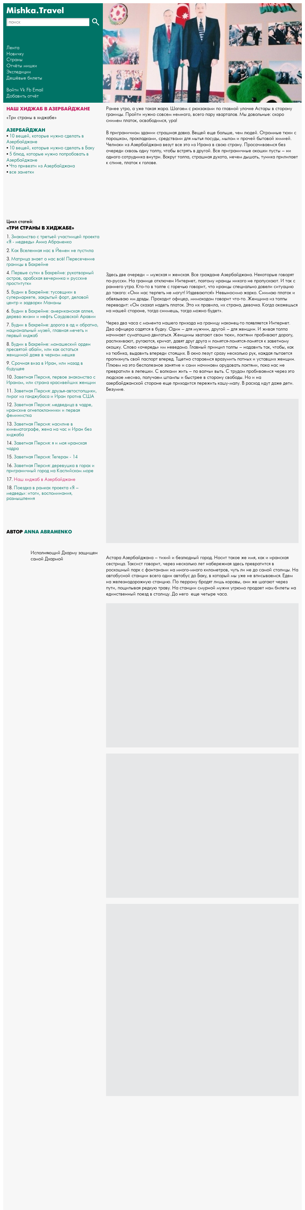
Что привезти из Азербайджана (42, 166)
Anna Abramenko (48, 532)
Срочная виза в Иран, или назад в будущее (44, 366)
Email (38, 90)
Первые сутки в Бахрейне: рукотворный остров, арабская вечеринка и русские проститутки (50, 278)
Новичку (15, 54)
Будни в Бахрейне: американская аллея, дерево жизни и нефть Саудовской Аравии (51, 314)
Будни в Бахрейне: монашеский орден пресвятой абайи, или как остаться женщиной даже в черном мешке (48, 349)
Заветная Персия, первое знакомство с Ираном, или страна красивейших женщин (51, 380)
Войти (12, 90)
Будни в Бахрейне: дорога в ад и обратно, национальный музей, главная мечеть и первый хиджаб (52, 330)
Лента (12, 48)
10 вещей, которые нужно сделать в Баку (51, 148)
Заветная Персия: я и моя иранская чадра (46, 446)
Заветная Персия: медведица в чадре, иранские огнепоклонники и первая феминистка (49, 410)
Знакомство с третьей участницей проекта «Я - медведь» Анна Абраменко (52, 239)
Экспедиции (18, 72)
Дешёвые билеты (24, 78)
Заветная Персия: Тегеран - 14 (46, 457)
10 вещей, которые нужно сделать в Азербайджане (45, 139)
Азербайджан (25, 130)
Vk (22, 90)
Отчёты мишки (21, 66)
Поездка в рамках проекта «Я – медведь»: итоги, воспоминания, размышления (42, 493)
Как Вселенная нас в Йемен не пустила (52, 251)
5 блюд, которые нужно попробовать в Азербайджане (47, 157)
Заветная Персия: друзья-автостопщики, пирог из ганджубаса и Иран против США (51, 393)
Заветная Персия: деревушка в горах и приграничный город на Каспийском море (50, 468)
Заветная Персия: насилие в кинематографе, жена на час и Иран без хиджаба (49, 429)
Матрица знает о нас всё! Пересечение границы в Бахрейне (50, 261)
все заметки (21, 172)
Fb (28, 90)
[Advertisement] (202, 216)
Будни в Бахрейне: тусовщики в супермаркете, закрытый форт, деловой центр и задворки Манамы (47, 297)
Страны (14, 60)
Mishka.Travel (35, 10)
